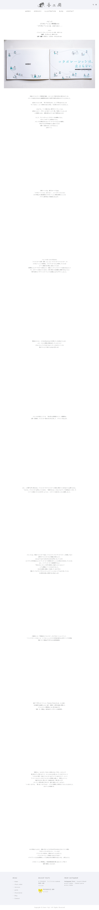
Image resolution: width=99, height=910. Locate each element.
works (28, 11)
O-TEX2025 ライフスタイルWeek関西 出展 (49, 882)
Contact (70, 11)
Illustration (50, 11)
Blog (61, 11)
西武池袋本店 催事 (48, 889)
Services (37, 11)
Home (16, 882)
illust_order (18, 884)
